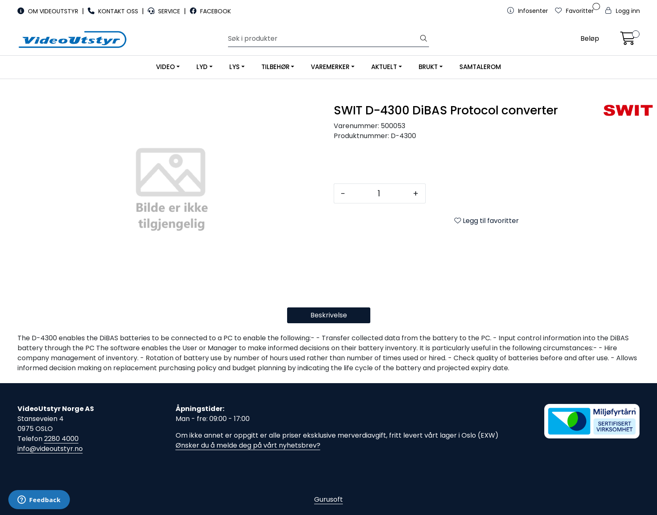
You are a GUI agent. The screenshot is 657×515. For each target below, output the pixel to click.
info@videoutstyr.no (50, 448)
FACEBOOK (210, 11)
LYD (202, 66)
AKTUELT (384, 66)
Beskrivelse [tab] (328, 315)
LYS (234, 66)
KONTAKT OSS (114, 11)
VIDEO (165, 66)
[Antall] (379, 193)
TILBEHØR (275, 66)
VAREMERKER (330, 66)
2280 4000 (61, 438)
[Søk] (323, 38)
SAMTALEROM (480, 66)
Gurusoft (328, 499)
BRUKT (428, 66)
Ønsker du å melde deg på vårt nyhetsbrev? (248, 445)
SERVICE (165, 11)
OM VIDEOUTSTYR (48, 11)
